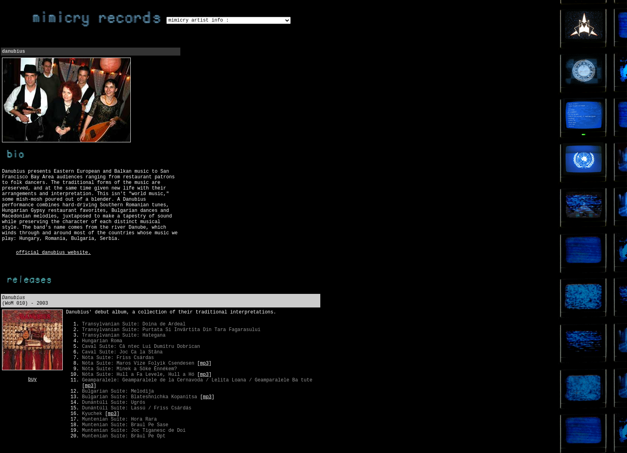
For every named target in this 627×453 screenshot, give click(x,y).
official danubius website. (53, 252)
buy (32, 379)
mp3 (204, 363)
